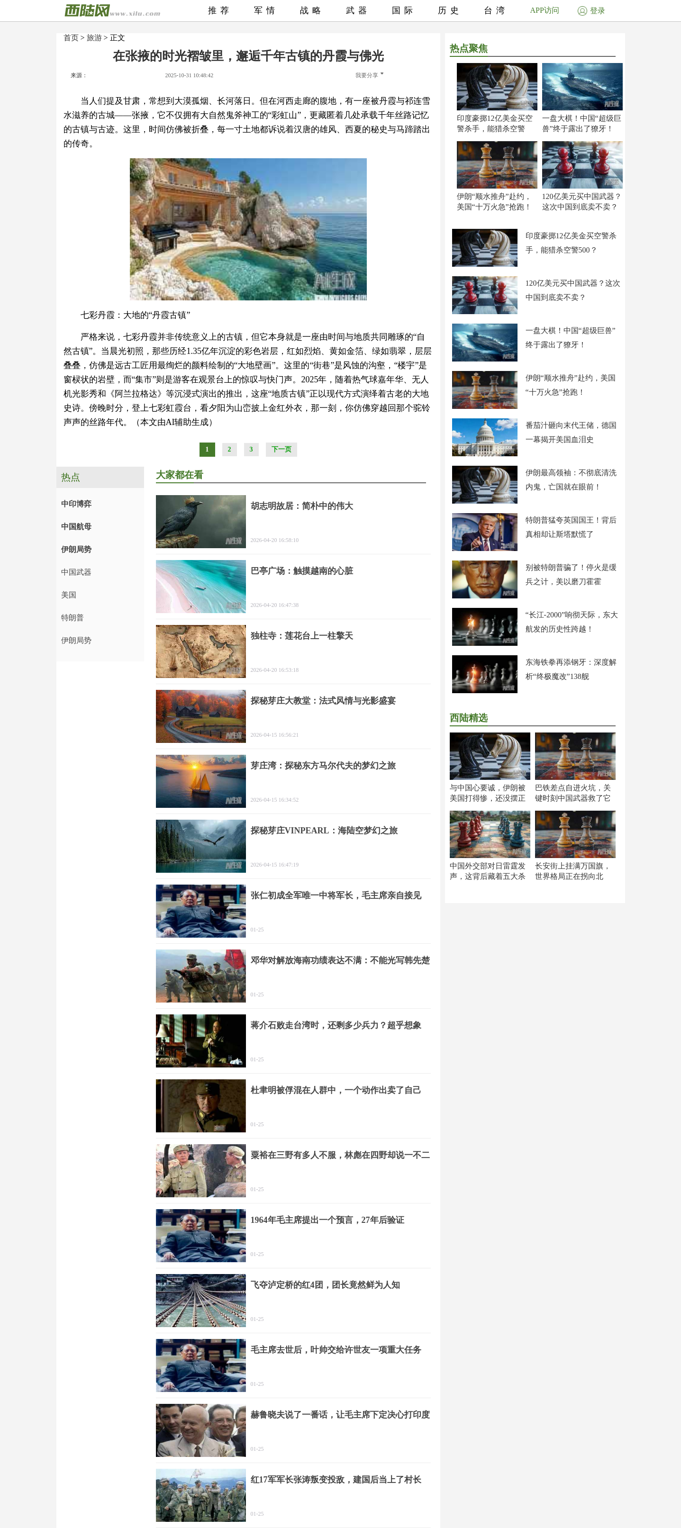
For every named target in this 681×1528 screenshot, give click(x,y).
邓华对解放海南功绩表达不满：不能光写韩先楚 (340, 960)
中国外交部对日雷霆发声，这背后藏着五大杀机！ (488, 876)
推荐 (220, 10)
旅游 (94, 38)
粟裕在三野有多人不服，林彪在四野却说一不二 (340, 1155)
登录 (591, 11)
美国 (68, 595)
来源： (79, 75)
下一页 (281, 449)
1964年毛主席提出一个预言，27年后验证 (327, 1220)
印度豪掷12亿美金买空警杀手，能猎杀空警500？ (495, 128)
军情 (266, 10)
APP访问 (544, 10)
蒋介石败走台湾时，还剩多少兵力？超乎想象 (336, 1025)
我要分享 (369, 75)
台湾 (496, 10)
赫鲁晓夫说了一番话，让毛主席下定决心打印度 (340, 1415)
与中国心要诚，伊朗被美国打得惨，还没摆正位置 (488, 798)
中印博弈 (76, 504)
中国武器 (76, 572)
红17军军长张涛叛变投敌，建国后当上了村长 (336, 1479)
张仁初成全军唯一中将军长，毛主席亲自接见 (336, 895)
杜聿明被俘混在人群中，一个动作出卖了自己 (336, 1090)
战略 (312, 10)
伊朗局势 (76, 549)
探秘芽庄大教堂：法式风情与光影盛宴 (323, 700)
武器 (358, 10)
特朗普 (72, 618)
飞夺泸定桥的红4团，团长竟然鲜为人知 (325, 1285)
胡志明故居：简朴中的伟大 (302, 506)
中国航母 (76, 527)
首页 (71, 38)
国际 (404, 10)
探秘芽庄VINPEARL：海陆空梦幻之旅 (324, 830)
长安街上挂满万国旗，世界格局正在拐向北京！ (573, 876)
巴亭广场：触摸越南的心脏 (302, 571)
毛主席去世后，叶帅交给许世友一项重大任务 (336, 1350)
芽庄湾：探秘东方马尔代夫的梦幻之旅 (323, 765)
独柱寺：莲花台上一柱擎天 (302, 636)
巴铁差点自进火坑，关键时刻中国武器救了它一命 (573, 798)
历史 (450, 10)
